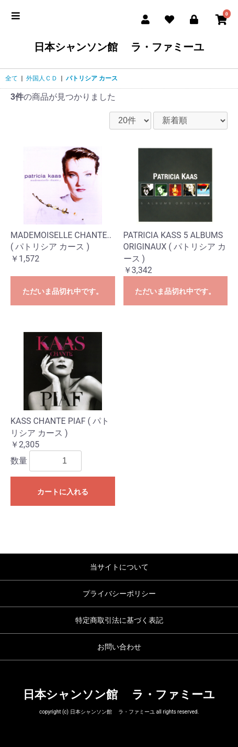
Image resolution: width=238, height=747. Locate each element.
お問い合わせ (119, 647)
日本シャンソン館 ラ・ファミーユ (119, 47)
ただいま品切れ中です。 (62, 291)
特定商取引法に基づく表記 (119, 620)
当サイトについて (119, 567)
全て (11, 78)
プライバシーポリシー (119, 593)
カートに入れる (62, 492)
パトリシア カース (92, 78)
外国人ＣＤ (42, 78)
